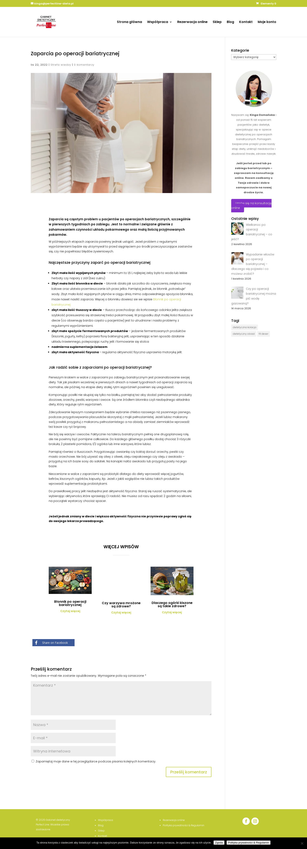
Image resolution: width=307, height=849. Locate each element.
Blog (230, 22)
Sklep (217, 22)
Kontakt (246, 22)
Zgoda (219, 842)
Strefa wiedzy (61, 65)
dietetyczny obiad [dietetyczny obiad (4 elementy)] (244, 333)
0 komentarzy (84, 65)
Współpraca (157, 22)
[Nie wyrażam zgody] (302, 843)
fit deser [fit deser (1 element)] (263, 333)
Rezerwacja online (192, 22)
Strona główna (129, 22)
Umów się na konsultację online (251, 205)
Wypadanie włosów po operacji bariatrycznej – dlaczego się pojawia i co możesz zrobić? (252, 264)
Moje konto (267, 22)
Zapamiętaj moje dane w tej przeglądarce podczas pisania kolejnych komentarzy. (96, 761)
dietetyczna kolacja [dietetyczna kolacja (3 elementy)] (244, 327)
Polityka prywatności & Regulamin (248, 842)
